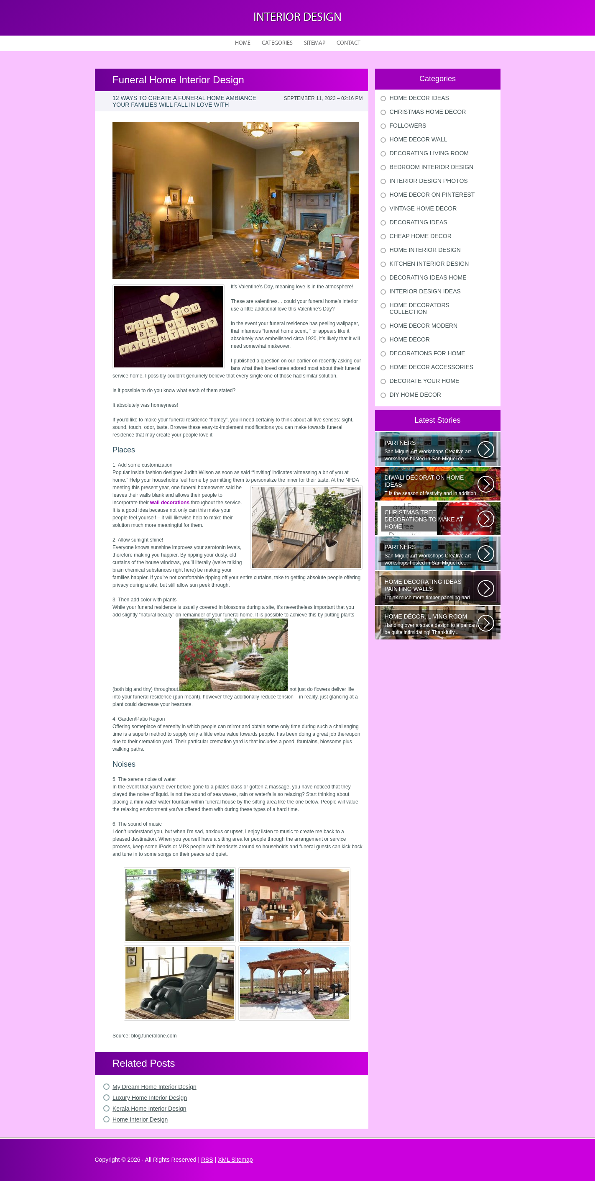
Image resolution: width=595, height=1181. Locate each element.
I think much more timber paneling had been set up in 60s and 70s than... (431, 589)
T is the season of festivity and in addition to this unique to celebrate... (431, 485)
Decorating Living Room (429, 153)
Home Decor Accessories (432, 367)
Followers (408, 125)
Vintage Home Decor (423, 208)
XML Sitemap (235, 1159)
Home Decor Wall (418, 139)
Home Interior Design (140, 1119)
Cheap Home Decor (421, 236)
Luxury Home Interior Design (149, 1097)
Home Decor (410, 339)
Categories (277, 43)
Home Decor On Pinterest (432, 194)
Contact (348, 43)
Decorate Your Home (425, 380)
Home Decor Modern (424, 325)
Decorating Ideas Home (428, 277)
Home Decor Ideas (419, 98)
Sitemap (314, 43)
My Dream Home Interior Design (154, 1086)
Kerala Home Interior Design (149, 1108)
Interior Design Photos (429, 180)
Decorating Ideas (418, 222)
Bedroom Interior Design (432, 167)
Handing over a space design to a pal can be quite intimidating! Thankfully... (431, 624)
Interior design (297, 18)
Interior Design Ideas (425, 291)
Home (242, 43)
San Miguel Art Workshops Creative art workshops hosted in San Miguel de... (431, 450)
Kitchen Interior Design (429, 263)
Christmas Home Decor (428, 111)
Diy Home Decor (415, 394)
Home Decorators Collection (419, 308)
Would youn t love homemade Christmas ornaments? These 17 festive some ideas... (431, 520)
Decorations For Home (427, 353)
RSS (207, 1159)
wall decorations (169, 503)
